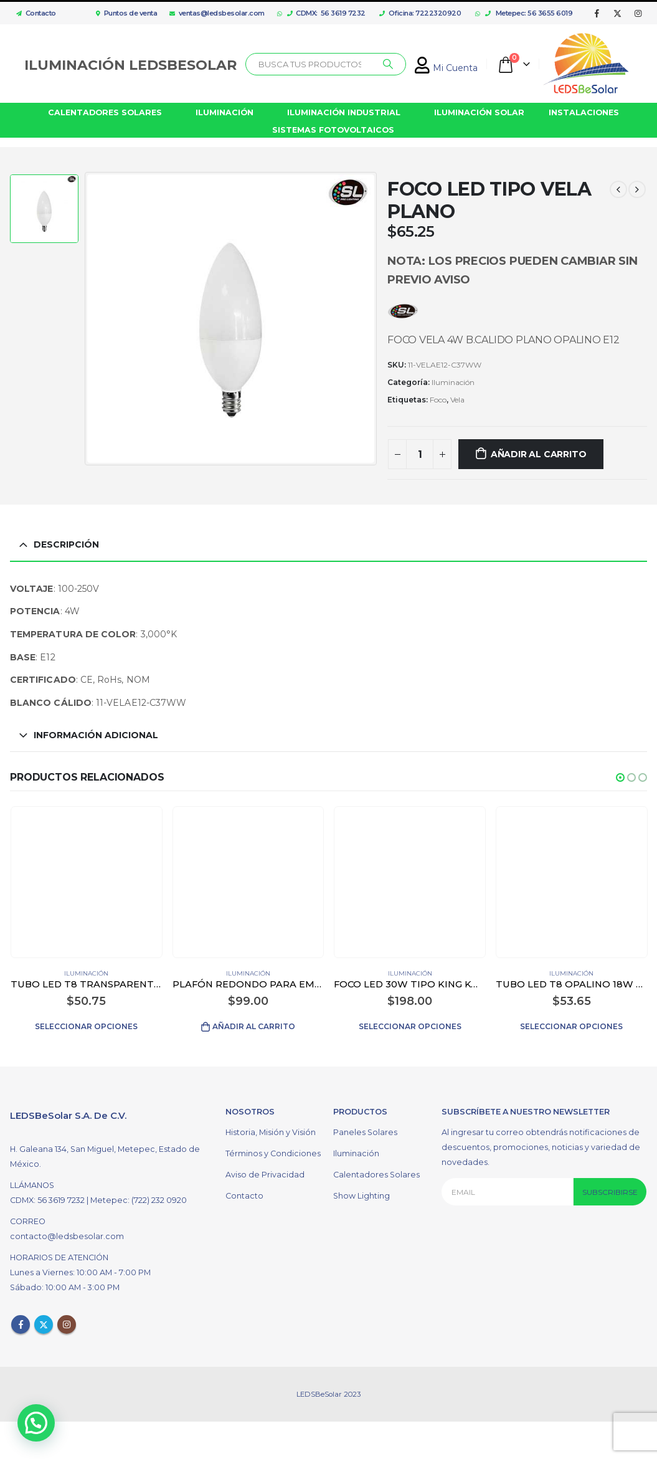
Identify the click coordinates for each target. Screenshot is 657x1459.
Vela (457, 399)
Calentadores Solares (376, 1171)
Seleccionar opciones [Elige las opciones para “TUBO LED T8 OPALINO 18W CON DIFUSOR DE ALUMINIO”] (571, 1026)
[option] (44, 208)
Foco (438, 399)
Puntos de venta (126, 13)
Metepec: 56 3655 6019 (529, 13)
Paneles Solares (365, 1128)
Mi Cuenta (446, 68)
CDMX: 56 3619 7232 (326, 13)
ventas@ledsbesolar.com (217, 13)
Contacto (33, 13)
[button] (620, 777)
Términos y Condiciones (273, 1149)
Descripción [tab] (66, 544)
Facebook (20, 1320)
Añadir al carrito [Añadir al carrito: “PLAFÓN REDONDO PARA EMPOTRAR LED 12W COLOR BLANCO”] (253, 1026)
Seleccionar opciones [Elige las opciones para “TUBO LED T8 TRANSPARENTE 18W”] (86, 1026)
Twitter (43, 1320)
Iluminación (453, 382)
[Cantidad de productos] (419, 454)
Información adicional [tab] (96, 735)
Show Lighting (361, 1192)
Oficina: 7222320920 (420, 13)
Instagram (66, 1320)
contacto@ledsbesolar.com (67, 1232)
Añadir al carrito (538, 454)
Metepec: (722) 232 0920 (138, 1196)
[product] (86, 882)
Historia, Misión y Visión (270, 1128)
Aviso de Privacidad (265, 1171)
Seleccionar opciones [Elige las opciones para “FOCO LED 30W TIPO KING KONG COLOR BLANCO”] (410, 1026)
